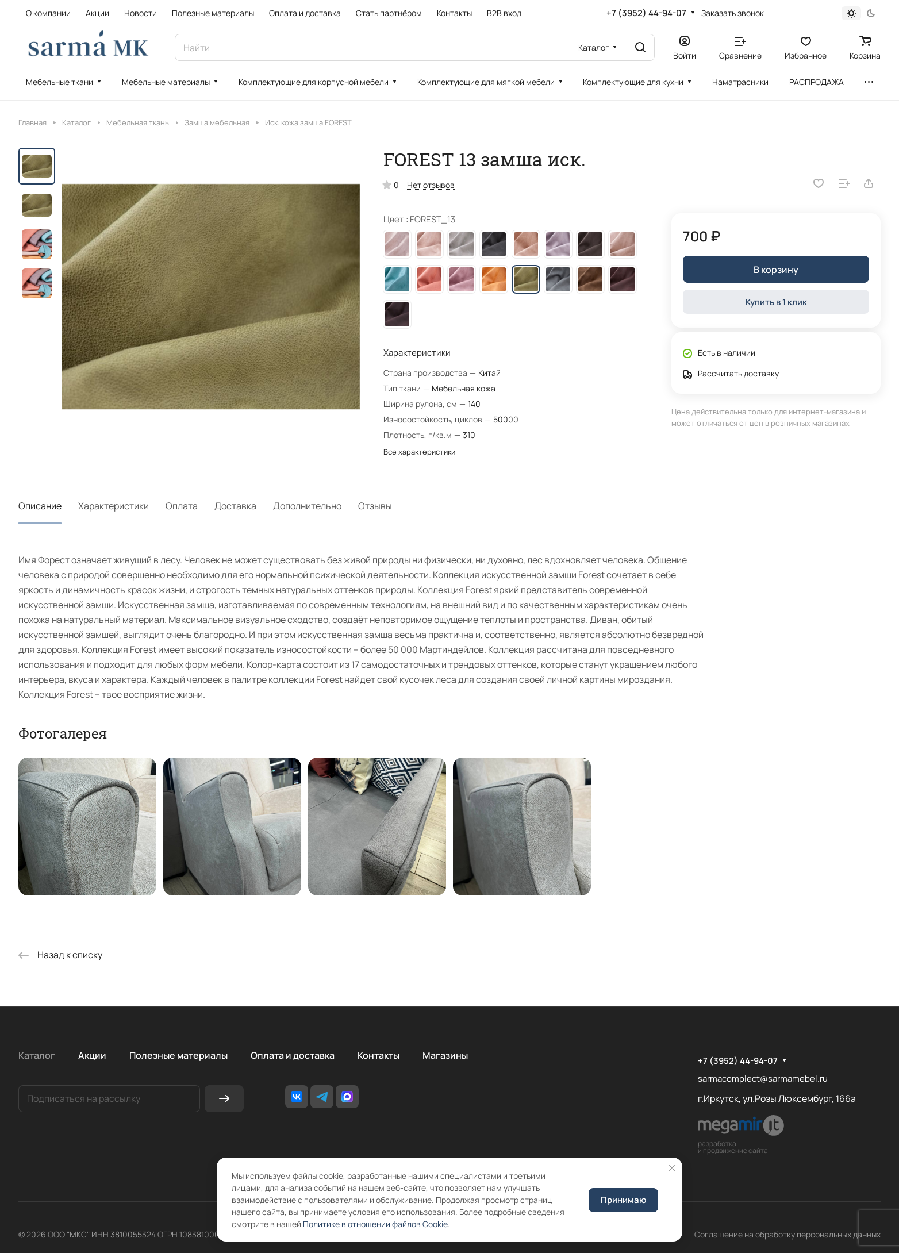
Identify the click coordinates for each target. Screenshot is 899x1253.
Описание (40, 505)
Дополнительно (307, 505)
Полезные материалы (178, 1055)
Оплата (182, 505)
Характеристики (113, 505)
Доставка (235, 505)
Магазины (445, 1055)
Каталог (36, 1055)
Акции (92, 1055)
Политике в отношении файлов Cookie (375, 1224)
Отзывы (375, 505)
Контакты (378, 1055)
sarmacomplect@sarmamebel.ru (763, 1079)
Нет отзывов (431, 184)
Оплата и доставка (293, 1055)
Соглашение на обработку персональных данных (787, 1234)
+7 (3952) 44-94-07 (646, 13)
